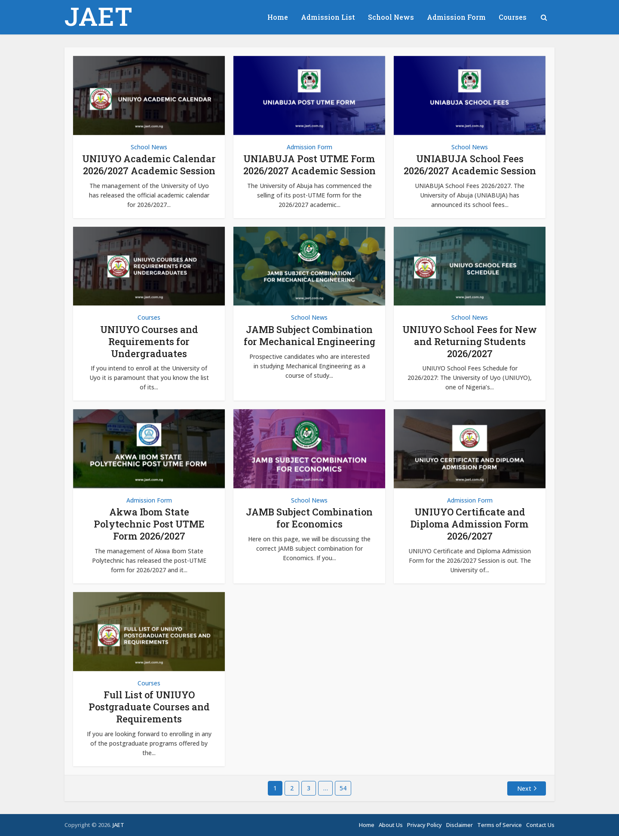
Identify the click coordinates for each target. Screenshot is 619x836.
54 (343, 788)
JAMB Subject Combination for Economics (309, 518)
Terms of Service (499, 825)
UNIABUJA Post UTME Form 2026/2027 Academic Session (309, 164)
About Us (391, 825)
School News (391, 17)
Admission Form (456, 17)
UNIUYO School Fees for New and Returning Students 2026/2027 (469, 341)
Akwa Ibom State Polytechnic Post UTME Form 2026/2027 (149, 524)
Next (524, 788)
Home (277, 17)
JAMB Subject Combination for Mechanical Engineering (309, 335)
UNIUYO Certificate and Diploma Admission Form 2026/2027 (470, 524)
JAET (98, 15)
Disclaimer (459, 825)
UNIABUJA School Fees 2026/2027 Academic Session (470, 164)
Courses (513, 17)
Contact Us (540, 825)
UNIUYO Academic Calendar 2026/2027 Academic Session (149, 164)
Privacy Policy (424, 825)
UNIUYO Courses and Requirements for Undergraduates (149, 341)
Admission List (328, 17)
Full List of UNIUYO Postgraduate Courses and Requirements (149, 706)
